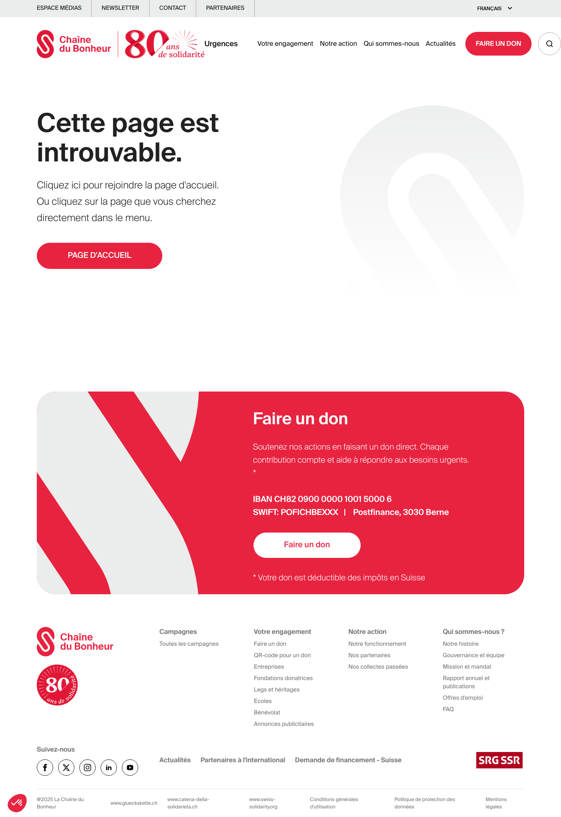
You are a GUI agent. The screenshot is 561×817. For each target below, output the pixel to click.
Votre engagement (286, 44)
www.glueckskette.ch (134, 803)
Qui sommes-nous (391, 44)
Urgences (221, 44)
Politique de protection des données (425, 803)
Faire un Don (498, 44)
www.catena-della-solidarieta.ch (188, 803)
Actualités (441, 44)
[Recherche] (549, 44)
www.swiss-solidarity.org (263, 803)
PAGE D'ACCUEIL (102, 256)
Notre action (338, 44)
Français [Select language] (489, 8)
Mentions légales (496, 803)
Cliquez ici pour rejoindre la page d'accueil (127, 185)
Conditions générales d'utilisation (334, 803)
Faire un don (309, 544)
